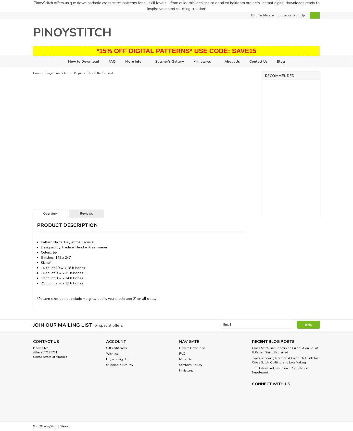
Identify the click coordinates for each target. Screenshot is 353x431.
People (78, 73)
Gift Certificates (116, 348)
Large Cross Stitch (57, 73)
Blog (281, 61)
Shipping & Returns (119, 365)
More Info (135, 61)
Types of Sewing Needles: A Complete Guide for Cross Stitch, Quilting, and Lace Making (285, 360)
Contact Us (258, 61)
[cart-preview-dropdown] (313, 15)
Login (283, 15)
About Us (232, 61)
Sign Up (299, 15)
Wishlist (112, 354)
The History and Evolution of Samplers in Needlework (280, 370)
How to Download (83, 61)
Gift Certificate (262, 15)
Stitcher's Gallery (169, 61)
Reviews (86, 213)
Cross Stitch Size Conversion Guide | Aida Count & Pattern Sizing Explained (285, 350)
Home (36, 73)
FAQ (112, 61)
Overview (50, 213)
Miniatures (204, 61)
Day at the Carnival (100, 73)
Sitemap (65, 426)
